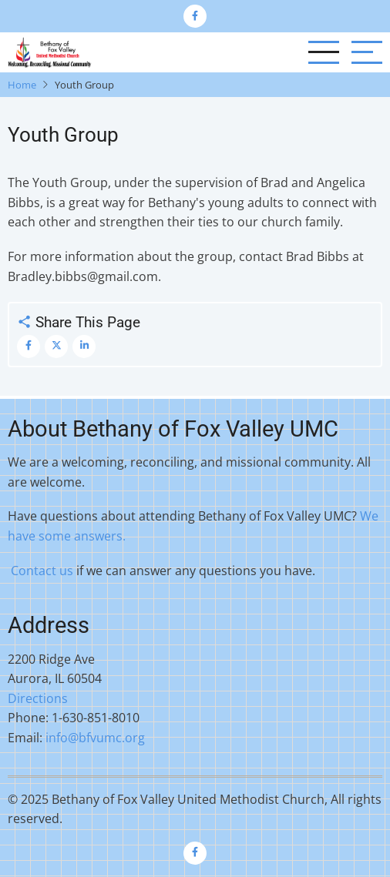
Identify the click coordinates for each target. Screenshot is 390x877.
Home (22, 85)
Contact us (42, 570)
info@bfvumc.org (95, 737)
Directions (38, 698)
